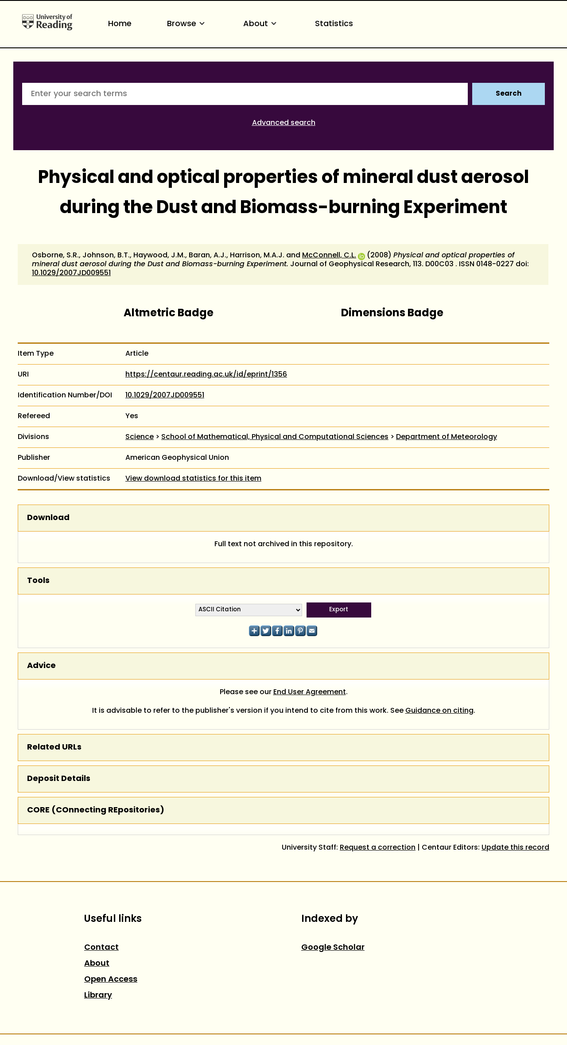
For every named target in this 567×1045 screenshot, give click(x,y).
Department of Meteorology (446, 437)
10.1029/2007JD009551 (71, 273)
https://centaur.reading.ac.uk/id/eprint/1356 (206, 375)
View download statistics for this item (193, 479)
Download (48, 518)
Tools (38, 581)
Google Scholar (333, 948)
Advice (41, 666)
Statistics (334, 24)
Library (98, 995)
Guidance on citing (439, 711)
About (261, 24)
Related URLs (54, 747)
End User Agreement (309, 692)
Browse (187, 24)
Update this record (515, 848)
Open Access (110, 980)
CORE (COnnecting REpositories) (95, 810)
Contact (101, 948)
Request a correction (378, 848)
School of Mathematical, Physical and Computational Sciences (274, 437)
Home (120, 24)
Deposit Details (58, 779)
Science (139, 437)
